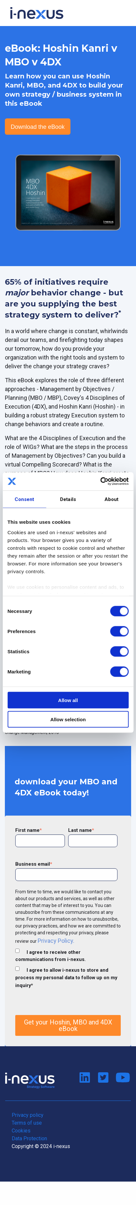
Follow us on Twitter (103, 1078)
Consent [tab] (24, 499)
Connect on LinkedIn (84, 1078)
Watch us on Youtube (121, 1078)
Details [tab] (68, 499)
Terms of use (27, 1123)
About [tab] (112, 499)
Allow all (68, 700)
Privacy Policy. (56, 940)
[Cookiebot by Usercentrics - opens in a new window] (100, 481)
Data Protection (29, 1138)
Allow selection (68, 719)
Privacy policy (27, 1115)
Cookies (21, 1131)
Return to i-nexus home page (30, 1080)
